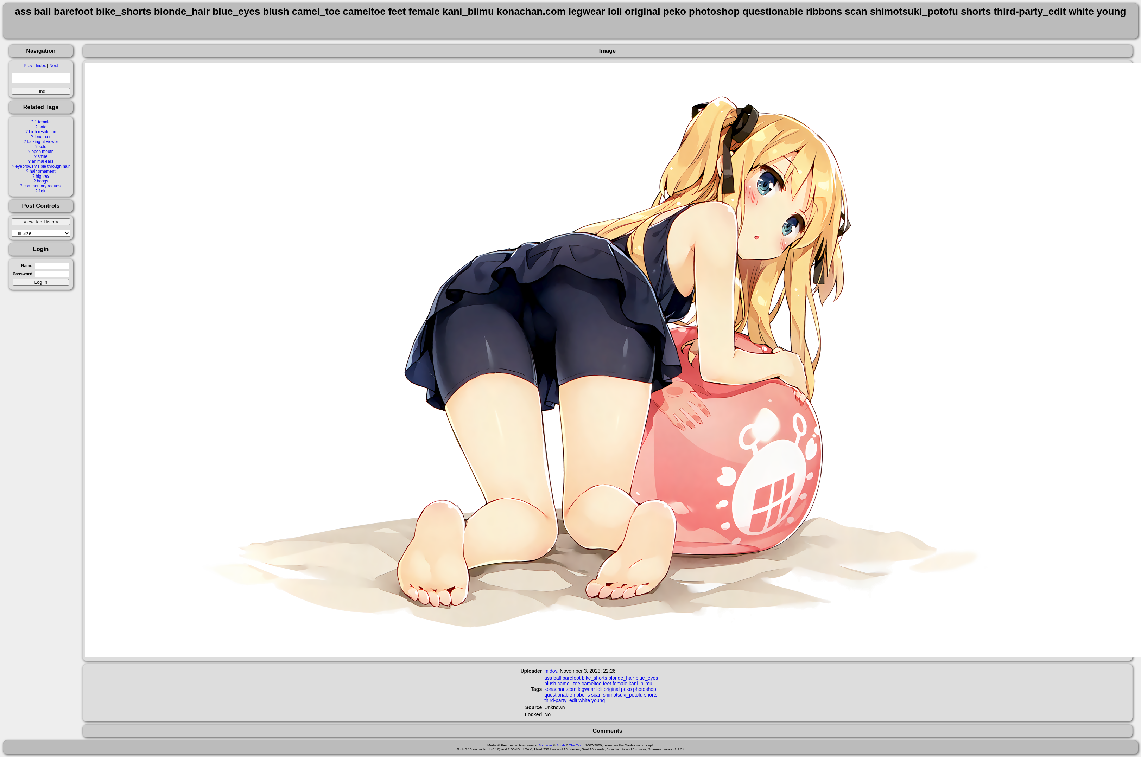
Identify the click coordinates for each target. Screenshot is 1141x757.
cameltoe (592, 683)
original (612, 689)
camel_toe (569, 683)
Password (22, 273)
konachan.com (560, 689)
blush (550, 683)
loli (599, 689)
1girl (42, 190)
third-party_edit (560, 700)
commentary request (43, 186)
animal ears (42, 161)
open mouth (43, 151)
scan (596, 695)
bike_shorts (594, 678)
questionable (558, 695)
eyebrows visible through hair (42, 166)
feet (607, 683)
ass (548, 678)
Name (26, 265)
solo (42, 146)
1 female (42, 122)
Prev (28, 65)
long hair (42, 136)
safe (42, 126)
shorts (651, 695)
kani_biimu (640, 683)
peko (626, 689)
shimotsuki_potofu (623, 695)
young (598, 700)
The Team (576, 745)
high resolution (42, 131)
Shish (560, 745)
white (584, 700)
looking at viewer (42, 141)
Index (41, 65)
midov (550, 671)
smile (42, 156)
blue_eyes (646, 678)
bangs (42, 181)
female (620, 683)
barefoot (572, 678)
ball (557, 678)
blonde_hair (621, 678)
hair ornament (42, 171)
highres (42, 176)
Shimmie (545, 745)
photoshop (644, 689)
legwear (586, 689)
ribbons (581, 695)
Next (53, 65)
